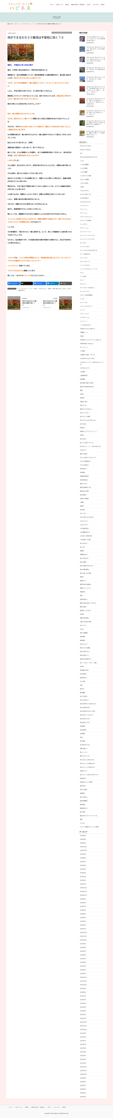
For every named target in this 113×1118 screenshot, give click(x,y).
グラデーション (84, 228)
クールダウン (83, 224)
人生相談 (82, 372)
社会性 (82, 666)
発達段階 (82, 636)
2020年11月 (83, 1070)
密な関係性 (83, 495)
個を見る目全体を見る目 (87, 386)
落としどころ (83, 752)
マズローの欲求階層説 (86, 295)
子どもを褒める (84, 465)
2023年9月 (83, 944)
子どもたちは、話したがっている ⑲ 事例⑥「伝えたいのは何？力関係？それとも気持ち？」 (96, 122)
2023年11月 (83, 936)
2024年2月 (83, 925)
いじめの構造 (83, 168)
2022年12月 (83, 977)
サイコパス (83, 243)
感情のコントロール (85, 588)
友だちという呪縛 (85, 416)
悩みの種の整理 (84, 569)
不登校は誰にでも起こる (87, 343)
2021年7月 (83, 1041)
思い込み (82, 547)
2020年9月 (83, 1078)
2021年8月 (83, 1037)
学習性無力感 (83, 480)
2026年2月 (83, 843)
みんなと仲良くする (85, 194)
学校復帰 (82, 472)
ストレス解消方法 (85, 254)
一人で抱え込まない (85, 325)
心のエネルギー (84, 525)
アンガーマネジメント (86, 217)
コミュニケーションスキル (87, 239)
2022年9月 (83, 988)
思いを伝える (83, 543)
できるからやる (84, 190)
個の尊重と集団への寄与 (87, 383)
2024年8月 (83, 903)
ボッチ (82, 280)
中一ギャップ (83, 347)
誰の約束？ (83, 786)
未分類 (82, 614)
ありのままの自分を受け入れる (88, 157)
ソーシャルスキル (85, 265)
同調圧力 (82, 428)
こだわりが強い (84, 183)
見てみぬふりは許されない (87, 760)
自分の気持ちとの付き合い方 (88, 704)
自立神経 (82, 741)
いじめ (82, 161)
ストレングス (83, 258)
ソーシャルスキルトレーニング (62, 33)
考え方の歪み (83, 696)
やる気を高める (84, 198)
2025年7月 (83, 861)
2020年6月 (83, 1089)
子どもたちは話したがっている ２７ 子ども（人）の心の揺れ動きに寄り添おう (95, 38)
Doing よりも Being (85, 146)
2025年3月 (83, 876)
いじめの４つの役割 (85, 176)
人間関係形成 (83, 375)
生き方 (69, 288)
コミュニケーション (85, 231)
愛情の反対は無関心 (85, 584)
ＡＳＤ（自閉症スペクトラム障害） (90, 827)
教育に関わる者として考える (59, 288)
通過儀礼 (82, 793)
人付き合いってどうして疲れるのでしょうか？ (91, 363)
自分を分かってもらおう (86, 715)
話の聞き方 (83, 778)
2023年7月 (83, 951)
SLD (81, 153)
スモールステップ (85, 261)
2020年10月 (83, 1074)
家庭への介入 (83, 484)
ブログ (49, 1107)
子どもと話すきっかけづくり (88, 457)
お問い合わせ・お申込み (38, 1107)
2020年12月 (83, 1067)
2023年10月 (83, 940)
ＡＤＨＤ (82, 823)
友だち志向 (83, 424)
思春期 (82, 551)
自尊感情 (82, 726)
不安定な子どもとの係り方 (87, 329)
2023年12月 (83, 932)
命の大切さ (83, 439)
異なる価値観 (83, 633)
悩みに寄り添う (84, 558)
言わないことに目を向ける (87, 767)
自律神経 (82, 733)
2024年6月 (83, 910)
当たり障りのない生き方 (87, 517)
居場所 (49, 288)
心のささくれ (83, 521)
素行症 (82, 689)
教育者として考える (85, 610)
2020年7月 (83, 1085)
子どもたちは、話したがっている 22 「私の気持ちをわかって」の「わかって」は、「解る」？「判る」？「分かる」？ (96, 89)
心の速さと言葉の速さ (86, 536)
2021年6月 (83, 1044)
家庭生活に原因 (84, 491)
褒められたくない (85, 756)
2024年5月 (83, 914)
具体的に (82, 398)
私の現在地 (83, 674)
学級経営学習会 (84, 476)
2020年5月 (83, 1093)
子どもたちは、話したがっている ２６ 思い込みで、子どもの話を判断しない (96, 48)
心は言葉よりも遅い (85, 539)
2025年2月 (83, 880)
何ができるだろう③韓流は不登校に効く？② (29, 303)
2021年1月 (83, 1063)
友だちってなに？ (85, 413)
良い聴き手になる (85, 745)
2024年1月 (83, 929)
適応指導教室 (83, 801)
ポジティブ (83, 284)
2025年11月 (83, 850)
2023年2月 (83, 970)
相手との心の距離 (85, 648)
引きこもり (83, 513)
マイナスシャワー (85, 291)
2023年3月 (83, 966)
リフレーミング (84, 314)
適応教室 (82, 804)
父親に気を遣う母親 (85, 621)
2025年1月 (83, 884)
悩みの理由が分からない (87, 566)
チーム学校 (83, 276)
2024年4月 (83, 917)
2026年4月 (83, 835)
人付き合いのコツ (42, 288)
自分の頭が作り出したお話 (87, 711)
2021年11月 (83, 1026)
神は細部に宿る (84, 670)
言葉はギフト (83, 771)
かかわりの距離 (84, 179)
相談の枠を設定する (85, 659)
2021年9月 (83, 1033)
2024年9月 (83, 899)
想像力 (82, 577)
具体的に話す (83, 401)
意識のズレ (83, 580)
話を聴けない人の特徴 (86, 782)
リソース (82, 310)
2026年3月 (83, 839)
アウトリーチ (83, 209)
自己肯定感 (83, 730)
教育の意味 (83, 607)
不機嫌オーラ (83, 332)
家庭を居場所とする (85, 487)
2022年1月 (83, 1018)
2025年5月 (83, 869)
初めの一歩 (83, 405)
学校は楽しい (83, 469)
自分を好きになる (85, 719)
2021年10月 (83, 1029)
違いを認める (83, 797)
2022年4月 (83, 1007)
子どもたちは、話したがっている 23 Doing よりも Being (96, 78)
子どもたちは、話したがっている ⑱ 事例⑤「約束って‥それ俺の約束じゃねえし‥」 (96, 133)
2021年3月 (83, 1055)
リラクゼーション (85, 317)
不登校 (35, 288)
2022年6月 (83, 999)
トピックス (56, 1107)
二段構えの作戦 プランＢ (87, 355)
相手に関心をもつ (85, 651)
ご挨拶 (82, 187)
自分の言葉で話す (85, 707)
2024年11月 (83, 891)
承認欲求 (82, 592)
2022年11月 (83, 981)
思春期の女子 (83, 554)
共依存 (82, 394)
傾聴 (81, 390)
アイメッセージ (84, 205)
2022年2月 (83, 1014)
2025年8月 (83, 858)
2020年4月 (83, 1097)
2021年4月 (83, 1052)
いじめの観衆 (83, 172)
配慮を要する (21, 290)
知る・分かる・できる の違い (88, 663)
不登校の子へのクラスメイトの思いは (90, 340)
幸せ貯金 (82, 510)
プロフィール (19, 1107)
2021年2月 (83, 1059)
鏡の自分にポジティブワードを (88, 815)
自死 (81, 737)
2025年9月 (83, 854)
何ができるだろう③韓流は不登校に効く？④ (50, 303)
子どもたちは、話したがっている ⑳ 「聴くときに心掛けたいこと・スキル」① (96, 112)
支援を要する (83, 599)
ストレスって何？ (85, 246)
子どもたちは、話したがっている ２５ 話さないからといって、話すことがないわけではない (96, 59)
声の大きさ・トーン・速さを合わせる (90, 446)
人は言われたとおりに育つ (87, 358)
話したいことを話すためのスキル (89, 774)
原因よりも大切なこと (86, 409)
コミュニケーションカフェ (87, 235)
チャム (82, 272)
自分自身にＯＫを (85, 722)
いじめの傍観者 (84, 164)
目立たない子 (83, 644)
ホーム (11, 1107)
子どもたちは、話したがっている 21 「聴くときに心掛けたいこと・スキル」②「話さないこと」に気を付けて (96, 101)
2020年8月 (83, 1082)
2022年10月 (83, 985)
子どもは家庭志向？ (85, 461)
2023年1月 (83, 973)
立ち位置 (82, 681)
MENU (27, 1107)
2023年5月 (83, 958)
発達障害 (82, 640)
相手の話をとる (84, 655)
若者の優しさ (83, 748)
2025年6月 (83, 865)
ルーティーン (83, 321)
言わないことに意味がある (87, 763)
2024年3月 (83, 921)
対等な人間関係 (84, 498)
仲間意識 (82, 379)
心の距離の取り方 (85, 532)
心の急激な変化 (84, 528)
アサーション (83, 213)
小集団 (82, 502)
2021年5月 (83, 1048)
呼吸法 (82, 435)
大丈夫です (83, 450)
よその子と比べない (85, 202)
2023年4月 (83, 962)
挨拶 (81, 595)
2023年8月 (83, 947)
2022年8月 (83, 992)
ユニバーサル (83, 302)
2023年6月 (83, 955)
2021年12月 (83, 1022)
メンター (82, 299)
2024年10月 (83, 895)
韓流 (81, 819)
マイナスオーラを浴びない (87, 287)
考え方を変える (84, 700)
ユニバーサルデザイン (86, 306)
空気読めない (83, 678)
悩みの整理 (83, 562)
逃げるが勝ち (83, 789)
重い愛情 (82, 812)
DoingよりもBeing (85, 149)
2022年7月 (83, 996)
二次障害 (82, 351)
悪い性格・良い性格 (85, 573)
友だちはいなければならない (88, 420)
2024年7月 (83, 906)
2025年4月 (83, 873)
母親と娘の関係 (84, 618)
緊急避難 (82, 692)
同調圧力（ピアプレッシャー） (88, 431)
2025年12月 (83, 847)
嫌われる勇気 (83, 454)
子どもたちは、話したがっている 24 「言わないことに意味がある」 (96, 68)
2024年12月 (83, 888)
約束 (81, 685)
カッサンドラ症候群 (85, 220)
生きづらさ (83, 625)
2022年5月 (83, 1003)
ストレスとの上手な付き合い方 (88, 250)
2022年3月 (83, 1011)
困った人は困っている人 (86, 442)
